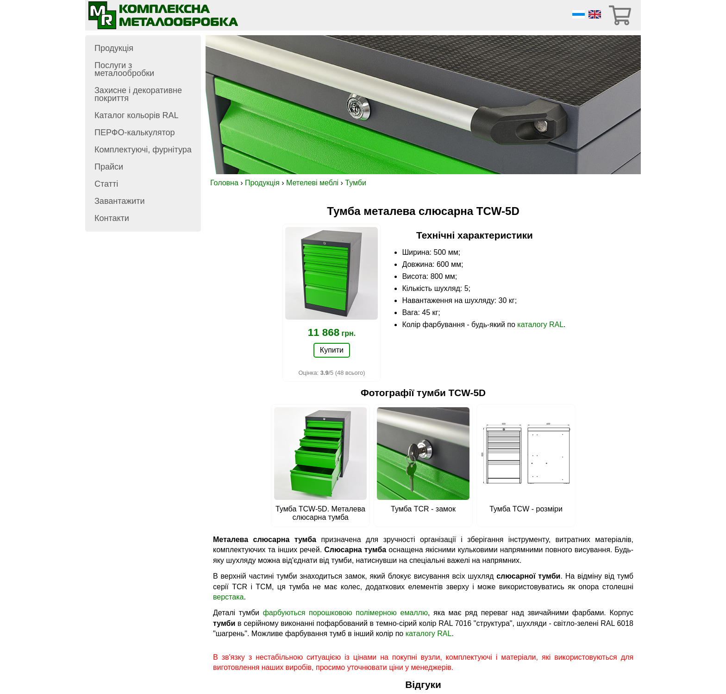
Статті (106, 184)
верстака (228, 597)
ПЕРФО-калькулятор (134, 132)
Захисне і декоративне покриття (138, 94)
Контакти (111, 218)
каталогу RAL (540, 324)
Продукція (113, 48)
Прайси (108, 166)
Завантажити (119, 201)
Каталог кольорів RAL (136, 115)
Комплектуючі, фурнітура (143, 149)
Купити (332, 350)
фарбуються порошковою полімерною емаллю (345, 613)
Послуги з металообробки (124, 69)
